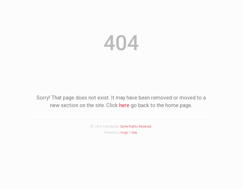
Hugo (124, 132)
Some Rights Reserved (135, 126)
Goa (134, 132)
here (124, 105)
